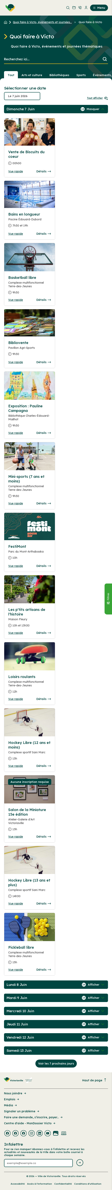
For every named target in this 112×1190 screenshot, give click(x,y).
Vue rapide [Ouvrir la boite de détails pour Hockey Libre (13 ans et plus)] (15, 903)
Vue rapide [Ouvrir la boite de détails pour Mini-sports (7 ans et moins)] (15, 503)
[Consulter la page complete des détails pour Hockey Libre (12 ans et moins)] (29, 752)
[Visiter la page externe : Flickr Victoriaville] (55, 1133)
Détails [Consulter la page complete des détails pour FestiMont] (43, 566)
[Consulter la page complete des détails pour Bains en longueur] (29, 221)
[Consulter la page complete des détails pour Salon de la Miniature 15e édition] (29, 821)
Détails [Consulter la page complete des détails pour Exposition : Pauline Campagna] (43, 433)
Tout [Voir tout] (11, 75)
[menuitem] (9, 8)
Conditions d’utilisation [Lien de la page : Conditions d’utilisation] (87, 1183)
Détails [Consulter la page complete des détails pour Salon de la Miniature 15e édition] (43, 836)
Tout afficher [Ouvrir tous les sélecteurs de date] (97, 98)
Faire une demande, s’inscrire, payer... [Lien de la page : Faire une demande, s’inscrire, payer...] (33, 1117)
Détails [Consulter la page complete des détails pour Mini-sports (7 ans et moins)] (43, 503)
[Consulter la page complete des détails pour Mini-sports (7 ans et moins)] (29, 488)
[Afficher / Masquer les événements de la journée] (95, 109)
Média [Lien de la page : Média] (10, 1105)
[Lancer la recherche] (105, 59)
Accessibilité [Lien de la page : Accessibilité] (18, 1183)
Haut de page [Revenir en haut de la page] (94, 1080)
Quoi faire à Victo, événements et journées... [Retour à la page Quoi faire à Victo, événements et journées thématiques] (42, 22)
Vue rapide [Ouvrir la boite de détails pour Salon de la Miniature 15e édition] (15, 836)
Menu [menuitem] (99, 8)
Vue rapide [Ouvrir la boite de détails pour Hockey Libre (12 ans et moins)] (15, 766)
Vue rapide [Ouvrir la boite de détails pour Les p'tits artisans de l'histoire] (15, 633)
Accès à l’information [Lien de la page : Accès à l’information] (39, 1183)
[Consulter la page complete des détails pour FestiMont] (29, 553)
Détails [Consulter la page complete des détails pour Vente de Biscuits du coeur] (43, 171)
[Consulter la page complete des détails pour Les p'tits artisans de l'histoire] (29, 619)
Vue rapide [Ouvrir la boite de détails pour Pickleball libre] (15, 969)
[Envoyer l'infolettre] (79, 1163)
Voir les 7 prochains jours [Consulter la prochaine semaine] (56, 1063)
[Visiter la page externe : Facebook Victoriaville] (7, 1133)
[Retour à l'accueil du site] (6, 22)
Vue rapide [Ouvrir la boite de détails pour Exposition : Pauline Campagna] (15, 433)
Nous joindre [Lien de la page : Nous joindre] (15, 1093)
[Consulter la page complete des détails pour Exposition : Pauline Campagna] (29, 417)
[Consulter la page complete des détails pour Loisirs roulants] (29, 685)
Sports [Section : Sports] (81, 75)
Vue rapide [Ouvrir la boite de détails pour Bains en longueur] (15, 234)
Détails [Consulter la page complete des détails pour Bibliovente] (43, 362)
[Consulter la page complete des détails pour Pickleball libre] (29, 956)
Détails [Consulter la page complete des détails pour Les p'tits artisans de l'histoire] (43, 633)
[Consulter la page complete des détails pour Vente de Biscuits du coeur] (29, 159)
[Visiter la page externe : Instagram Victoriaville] (31, 1133)
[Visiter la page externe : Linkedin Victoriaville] (39, 1133)
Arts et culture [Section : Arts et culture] (32, 75)
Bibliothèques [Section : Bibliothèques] (59, 75)
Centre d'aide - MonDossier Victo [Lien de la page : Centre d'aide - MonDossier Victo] (30, 1123)
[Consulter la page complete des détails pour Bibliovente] (29, 350)
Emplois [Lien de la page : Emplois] (12, 1099)
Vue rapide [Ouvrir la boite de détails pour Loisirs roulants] (15, 699)
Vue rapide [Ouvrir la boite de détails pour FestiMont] (15, 566)
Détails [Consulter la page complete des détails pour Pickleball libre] (43, 969)
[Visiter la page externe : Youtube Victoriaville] (47, 1133)
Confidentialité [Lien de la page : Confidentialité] (63, 1183)
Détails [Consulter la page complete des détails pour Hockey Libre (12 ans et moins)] (43, 766)
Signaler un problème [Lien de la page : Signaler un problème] (22, 1111)
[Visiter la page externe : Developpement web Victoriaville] (63, 1133)
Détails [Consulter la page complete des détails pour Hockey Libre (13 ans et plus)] (43, 903)
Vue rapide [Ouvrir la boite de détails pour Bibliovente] (15, 362)
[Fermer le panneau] (108, 598)
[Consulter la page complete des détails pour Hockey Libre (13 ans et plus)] (29, 890)
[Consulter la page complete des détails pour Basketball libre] (29, 286)
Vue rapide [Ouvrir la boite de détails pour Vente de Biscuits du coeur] (15, 171)
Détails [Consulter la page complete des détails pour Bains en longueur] (43, 234)
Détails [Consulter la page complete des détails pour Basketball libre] (43, 300)
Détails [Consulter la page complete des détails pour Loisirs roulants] (43, 699)
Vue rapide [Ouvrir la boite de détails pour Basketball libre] (15, 300)
